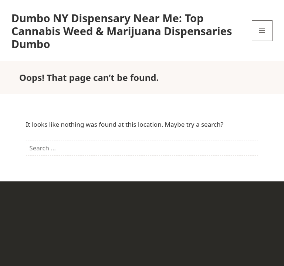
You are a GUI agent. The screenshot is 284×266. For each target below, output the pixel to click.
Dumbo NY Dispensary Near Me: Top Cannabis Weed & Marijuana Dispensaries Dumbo (121, 31)
